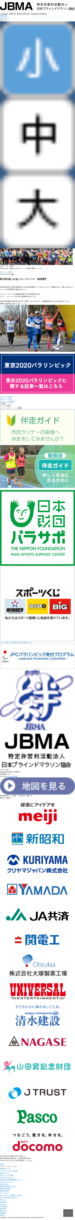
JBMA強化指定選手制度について (10, 1179)
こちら (24, 303)
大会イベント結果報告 (7, 401)
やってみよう (4, 1193)
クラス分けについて (6, 1182)
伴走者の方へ (4, 1184)
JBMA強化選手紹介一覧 (8, 1186)
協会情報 (3, 1208)
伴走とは (3, 1199)
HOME (2, 1164)
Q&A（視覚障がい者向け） (9, 1197)
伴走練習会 (3, 1206)
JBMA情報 (3, 16)
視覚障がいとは (5, 1168)
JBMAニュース (5, 1173)
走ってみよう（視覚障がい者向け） (11, 1195)
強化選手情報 (4, 1191)
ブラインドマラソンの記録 (9, 1171)
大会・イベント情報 (6, 1175)
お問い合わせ (4, 18)
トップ (68, 1213)
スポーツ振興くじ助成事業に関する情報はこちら (16, 642)
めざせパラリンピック (7, 1177)
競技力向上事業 (5, 1188)
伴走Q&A (3, 1204)
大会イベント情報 (6, 397)
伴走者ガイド (4, 1202)
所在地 (2, 1215)
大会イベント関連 (6, 272)
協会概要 (3, 1213)
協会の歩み (3, 1211)
